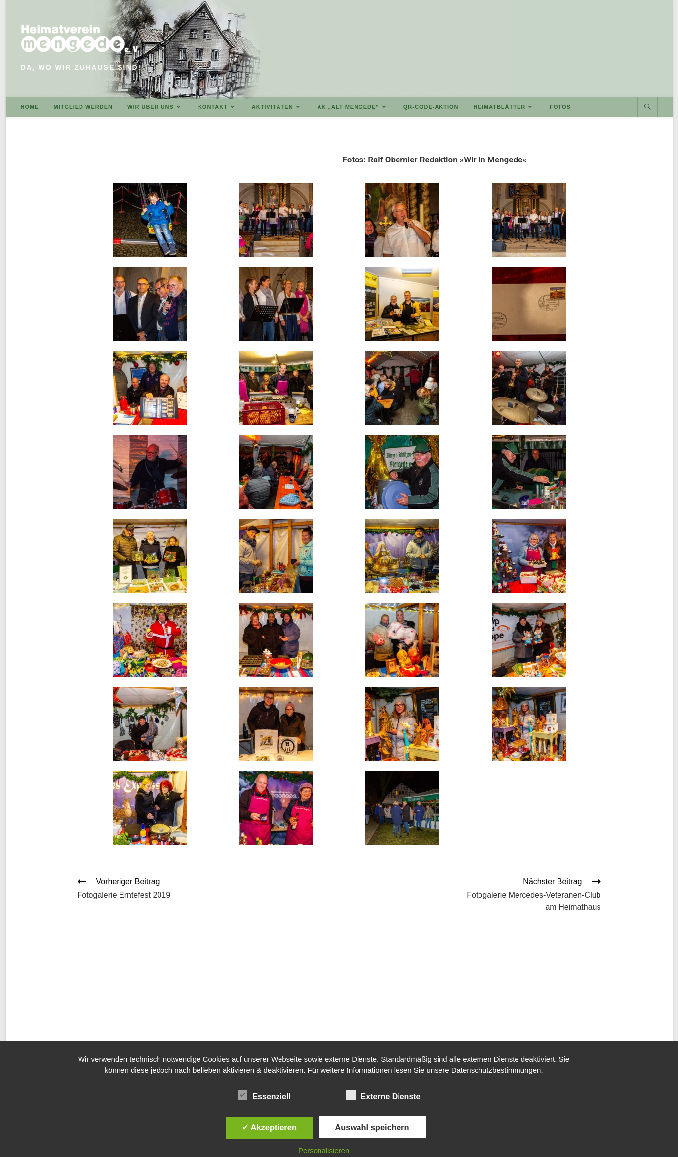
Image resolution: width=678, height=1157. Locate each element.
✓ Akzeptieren (269, 1127)
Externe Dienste (383, 1095)
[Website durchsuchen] (647, 107)
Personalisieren (323, 1150)
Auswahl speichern (372, 1127)
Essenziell (264, 1095)
